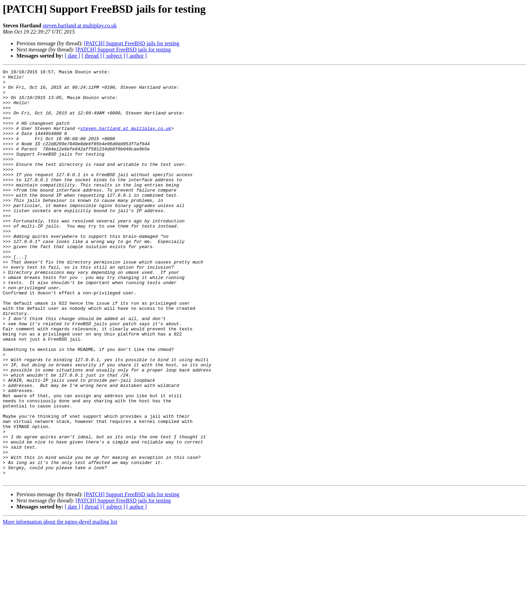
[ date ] (72, 56)
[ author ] (136, 56)
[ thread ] (92, 56)
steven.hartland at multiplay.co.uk (79, 25)
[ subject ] (114, 56)
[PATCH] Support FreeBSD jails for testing (131, 43)
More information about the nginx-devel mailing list (60, 604)
